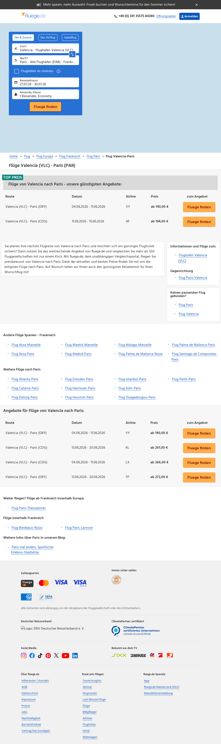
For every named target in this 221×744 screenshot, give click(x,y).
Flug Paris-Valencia (193, 278)
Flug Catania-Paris (25, 388)
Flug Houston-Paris (79, 397)
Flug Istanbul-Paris (132, 379)
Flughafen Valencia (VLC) (192, 258)
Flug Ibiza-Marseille (26, 345)
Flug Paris (186, 305)
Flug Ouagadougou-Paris (137, 397)
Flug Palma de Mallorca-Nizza (140, 354)
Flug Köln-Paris (129, 388)
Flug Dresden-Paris (79, 379)
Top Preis (12, 177)
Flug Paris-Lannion (79, 528)
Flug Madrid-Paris (78, 354)
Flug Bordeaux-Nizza (27, 528)
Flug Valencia (189, 314)
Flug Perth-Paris (184, 379)
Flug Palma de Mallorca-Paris (193, 345)
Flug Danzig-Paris (25, 397)
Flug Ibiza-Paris (23, 354)
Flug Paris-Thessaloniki (29, 508)
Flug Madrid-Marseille (81, 345)
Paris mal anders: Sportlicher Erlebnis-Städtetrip (32, 550)
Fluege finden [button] (199, 207)
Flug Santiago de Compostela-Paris (194, 357)
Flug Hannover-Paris (80, 388)
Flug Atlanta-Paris (25, 379)
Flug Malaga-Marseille (135, 345)
